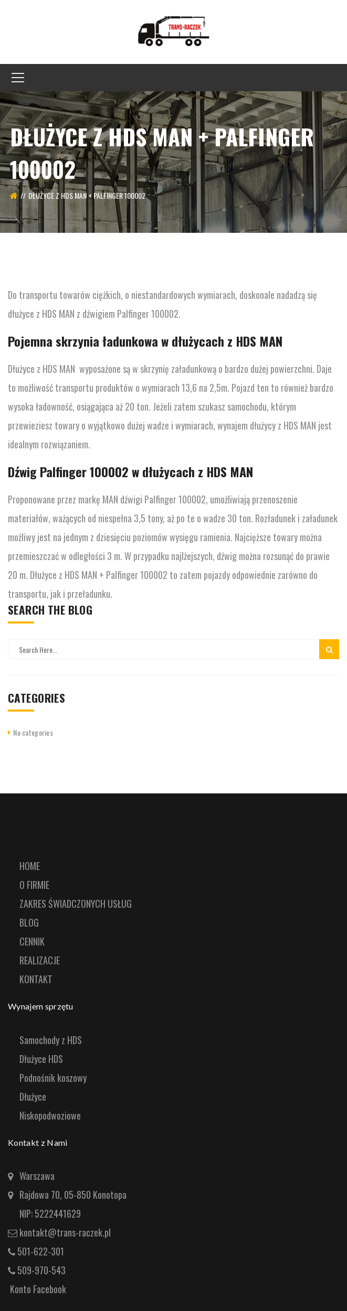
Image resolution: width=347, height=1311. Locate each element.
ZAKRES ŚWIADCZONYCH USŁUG (75, 903)
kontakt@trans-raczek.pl (64, 1232)
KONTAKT (35, 979)
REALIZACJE (39, 960)
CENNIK (32, 941)
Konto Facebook (38, 1289)
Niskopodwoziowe (50, 1115)
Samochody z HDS (50, 1040)
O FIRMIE (34, 884)
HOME (29, 866)
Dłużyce (32, 1096)
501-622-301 (40, 1251)
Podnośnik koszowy (53, 1077)
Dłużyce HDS (41, 1059)
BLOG (29, 922)
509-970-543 (41, 1270)
